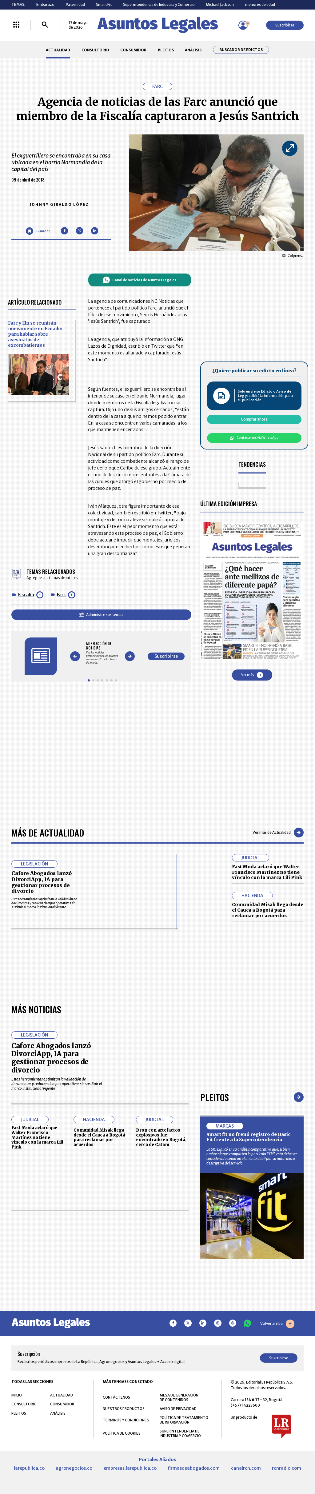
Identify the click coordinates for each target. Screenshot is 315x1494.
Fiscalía (26, 594)
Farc (61, 594)
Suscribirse (284, 25)
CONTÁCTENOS (116, 1397)
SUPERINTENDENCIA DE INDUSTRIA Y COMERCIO (180, 1433)
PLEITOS (166, 50)
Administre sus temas (101, 614)
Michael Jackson (220, 4)
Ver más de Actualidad (278, 832)
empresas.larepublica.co (130, 1468)
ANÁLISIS (193, 50)
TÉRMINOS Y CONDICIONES (126, 1420)
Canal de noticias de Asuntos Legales (139, 280)
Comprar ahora (254, 419)
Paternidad (75, 4)
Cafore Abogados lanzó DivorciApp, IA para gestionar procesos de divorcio (41, 882)
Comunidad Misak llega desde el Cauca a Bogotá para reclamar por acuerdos (267, 910)
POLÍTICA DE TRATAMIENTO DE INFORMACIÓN (184, 1419)
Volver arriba (277, 1324)
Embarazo (45, 4)
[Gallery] (102, 653)
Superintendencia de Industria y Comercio (159, 4)
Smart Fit (104, 4)
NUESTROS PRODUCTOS (124, 1408)
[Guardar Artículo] (37, 231)
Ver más (252, 675)
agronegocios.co (74, 1468)
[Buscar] (45, 25)
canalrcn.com (246, 1468)
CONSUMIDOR (133, 50)
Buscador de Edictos (241, 50)
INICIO (16, 1395)
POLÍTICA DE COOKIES (122, 1433)
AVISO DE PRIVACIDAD (178, 1408)
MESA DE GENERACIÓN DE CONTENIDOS (179, 1397)
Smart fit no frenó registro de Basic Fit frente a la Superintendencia (248, 1137)
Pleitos (214, 1097)
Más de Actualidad (47, 832)
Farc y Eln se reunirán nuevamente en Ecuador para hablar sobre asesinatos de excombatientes (35, 334)
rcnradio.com (286, 1468)
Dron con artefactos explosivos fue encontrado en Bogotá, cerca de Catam (161, 1137)
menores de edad (260, 4)
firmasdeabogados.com (194, 1468)
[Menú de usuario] (243, 25)
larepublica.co (29, 1468)
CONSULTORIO (95, 50)
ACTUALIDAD (58, 50)
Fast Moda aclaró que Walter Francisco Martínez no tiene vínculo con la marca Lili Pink (267, 872)
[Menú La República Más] (16, 25)
